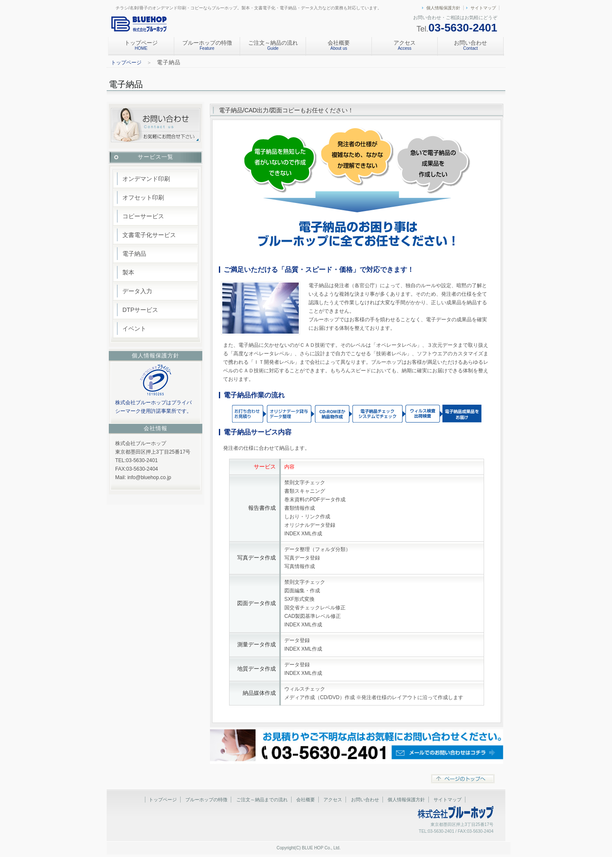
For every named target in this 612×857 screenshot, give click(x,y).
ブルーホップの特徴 (207, 45)
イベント (134, 328)
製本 (128, 272)
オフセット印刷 (143, 197)
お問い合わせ (470, 45)
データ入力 (137, 291)
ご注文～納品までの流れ (262, 799)
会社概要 (339, 45)
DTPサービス (140, 309)
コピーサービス (143, 216)
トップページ (141, 45)
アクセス (405, 45)
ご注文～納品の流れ (273, 45)
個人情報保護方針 (443, 8)
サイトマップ (483, 8)
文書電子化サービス (149, 234)
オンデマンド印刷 (146, 178)
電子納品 (134, 253)
